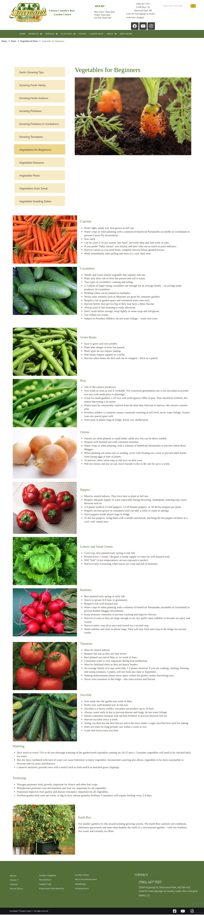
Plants (13, 42)
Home (4, 42)
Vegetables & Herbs (29, 42)
